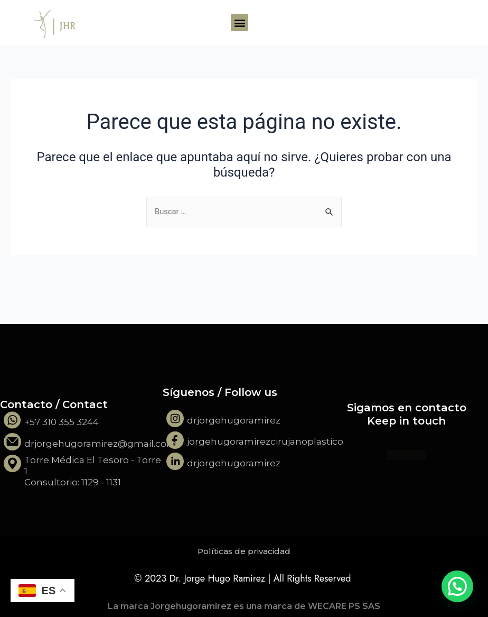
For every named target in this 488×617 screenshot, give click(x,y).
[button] (239, 22)
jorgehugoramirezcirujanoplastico (265, 441)
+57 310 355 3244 (61, 422)
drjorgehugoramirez (233, 420)
